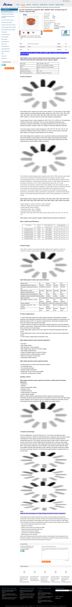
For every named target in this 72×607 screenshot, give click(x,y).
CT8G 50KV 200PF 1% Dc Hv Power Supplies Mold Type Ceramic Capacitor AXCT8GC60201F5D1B (55, 579)
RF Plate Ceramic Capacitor (7, 22)
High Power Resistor (5, 51)
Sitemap (61, 596)
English (68, 1)
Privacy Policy (7, 606)
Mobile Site (58, 598)
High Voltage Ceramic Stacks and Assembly (8, 17)
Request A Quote (60, 4)
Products (23, 4)
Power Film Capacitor (6, 34)
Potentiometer (4, 58)
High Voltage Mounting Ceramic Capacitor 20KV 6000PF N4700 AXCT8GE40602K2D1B (34, 578)
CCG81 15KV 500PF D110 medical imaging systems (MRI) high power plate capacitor (9, 595)
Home (18, 4)
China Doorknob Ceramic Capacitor (18, 606)
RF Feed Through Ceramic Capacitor (9, 27)
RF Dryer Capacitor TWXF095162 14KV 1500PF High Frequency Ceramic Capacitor (45, 597)
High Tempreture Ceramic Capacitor (8, 29)
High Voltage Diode (5, 46)
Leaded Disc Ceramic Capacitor (8, 14)
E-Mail (56, 596)
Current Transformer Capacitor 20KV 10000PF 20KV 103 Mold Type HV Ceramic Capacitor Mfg (31, 37)
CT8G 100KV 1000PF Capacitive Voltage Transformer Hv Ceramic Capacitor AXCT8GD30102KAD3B (45, 579)
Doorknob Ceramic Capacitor (14, 7)
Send (70, 590)
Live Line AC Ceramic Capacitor (8, 20)
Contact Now (49, 30)
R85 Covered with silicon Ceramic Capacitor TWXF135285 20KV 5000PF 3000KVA (45, 601)
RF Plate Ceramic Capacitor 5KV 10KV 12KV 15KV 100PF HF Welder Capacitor (9, 591)
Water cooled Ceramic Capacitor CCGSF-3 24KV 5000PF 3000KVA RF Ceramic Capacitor (45, 593)
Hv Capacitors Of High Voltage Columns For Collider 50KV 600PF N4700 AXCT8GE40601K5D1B (24, 579)
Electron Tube (4, 44)
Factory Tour (36, 4)
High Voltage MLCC (5, 41)
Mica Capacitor (4, 39)
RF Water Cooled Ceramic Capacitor (9, 24)
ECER (65, 606)
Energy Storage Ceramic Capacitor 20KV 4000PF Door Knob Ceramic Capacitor (26, 597)
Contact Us (51, 4)
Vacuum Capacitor (5, 36)
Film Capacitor (4, 32)
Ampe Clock (4, 56)
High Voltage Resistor (6, 48)
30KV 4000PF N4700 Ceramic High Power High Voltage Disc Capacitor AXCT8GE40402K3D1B (65, 579)
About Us (29, 4)
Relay (3, 53)
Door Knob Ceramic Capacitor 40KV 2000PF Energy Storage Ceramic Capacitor (27, 591)
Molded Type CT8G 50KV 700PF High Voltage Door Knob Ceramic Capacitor (27, 594)
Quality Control (43, 4)
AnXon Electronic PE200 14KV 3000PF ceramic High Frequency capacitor (9, 598)
